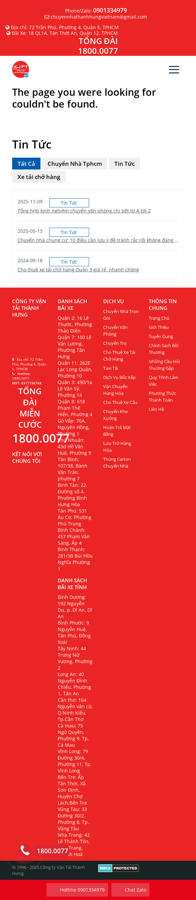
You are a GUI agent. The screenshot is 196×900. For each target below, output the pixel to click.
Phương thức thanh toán (162, 396)
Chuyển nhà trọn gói (121, 314)
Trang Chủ (159, 318)
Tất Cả (26, 163)
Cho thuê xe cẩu (120, 402)
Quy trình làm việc (163, 380)
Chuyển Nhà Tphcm (75, 163)
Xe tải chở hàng (39, 177)
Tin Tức (124, 163)
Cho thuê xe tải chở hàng (119, 355)
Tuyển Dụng (161, 336)
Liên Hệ (156, 409)
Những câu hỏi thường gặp (164, 364)
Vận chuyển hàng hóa (115, 389)
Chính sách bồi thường (163, 348)
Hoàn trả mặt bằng (117, 430)
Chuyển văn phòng (115, 330)
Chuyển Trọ (115, 343)
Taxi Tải (110, 368)
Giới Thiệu (159, 327)
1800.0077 (50, 851)
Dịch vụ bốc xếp (119, 377)
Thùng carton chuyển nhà (117, 462)
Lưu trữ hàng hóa (117, 446)
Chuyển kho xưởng (115, 414)
